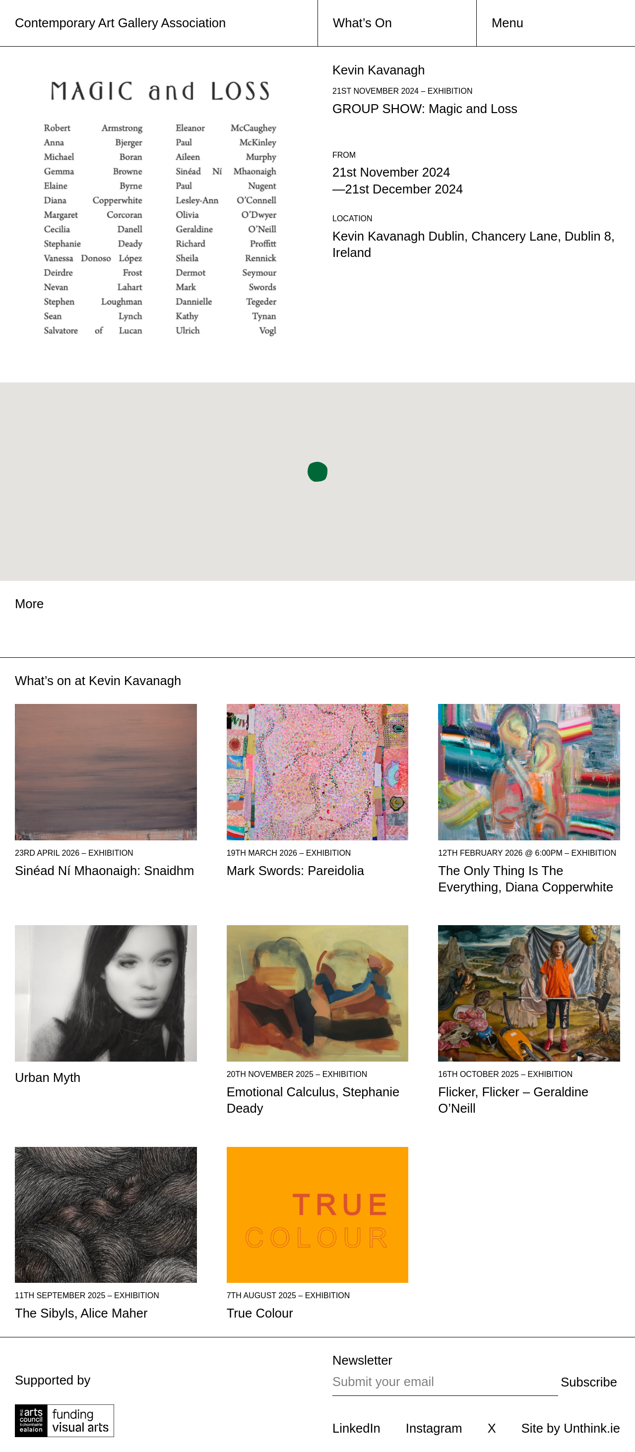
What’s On (362, 23)
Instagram (434, 1428)
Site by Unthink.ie (570, 1428)
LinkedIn (356, 1428)
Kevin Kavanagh (135, 681)
